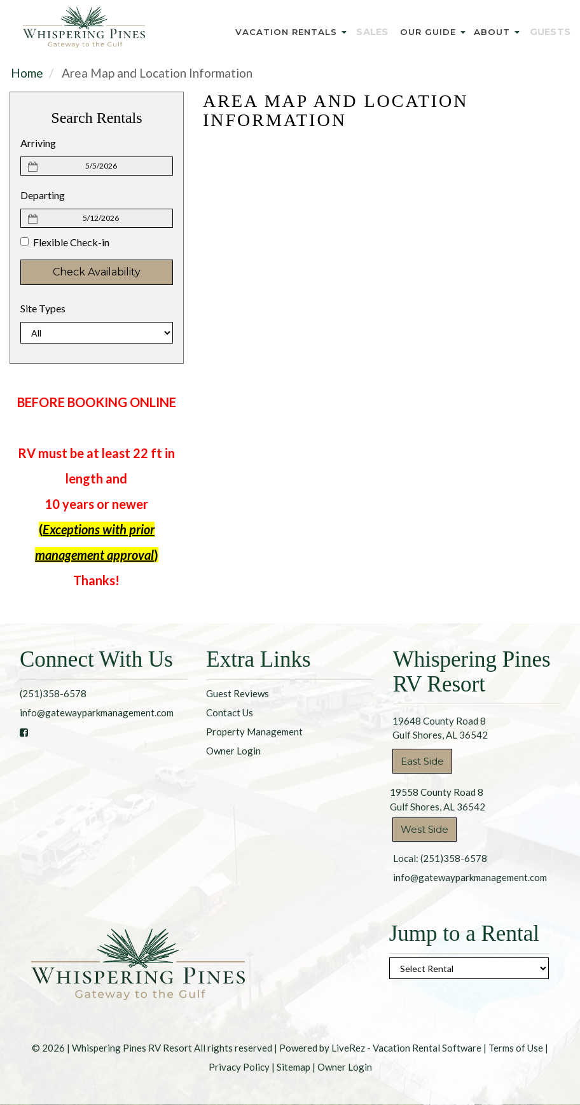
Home (27, 73)
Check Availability (97, 272)
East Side (422, 761)
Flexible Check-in (64, 242)
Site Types (43, 308)
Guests (550, 32)
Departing (42, 195)
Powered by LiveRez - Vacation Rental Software (380, 1047)
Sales (379, 32)
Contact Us (229, 712)
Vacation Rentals (300, 32)
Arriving (38, 143)
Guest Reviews (237, 693)
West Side (424, 829)
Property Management (254, 731)
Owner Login (233, 750)
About (499, 32)
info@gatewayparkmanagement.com (97, 712)
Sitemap (293, 1067)
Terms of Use (515, 1047)
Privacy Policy (239, 1067)
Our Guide (436, 32)
